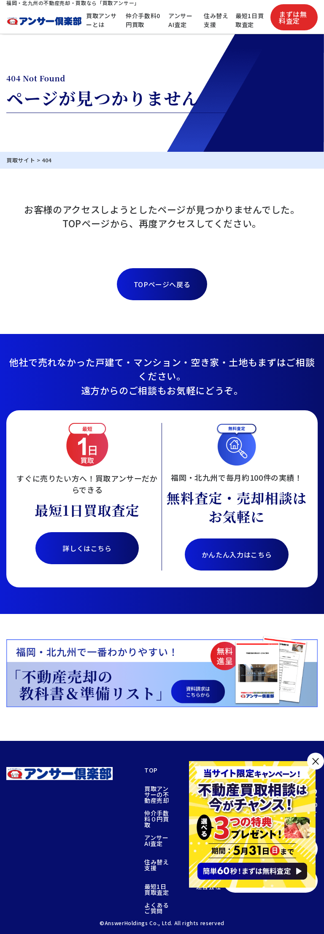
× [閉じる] (315, 761)
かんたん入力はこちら (237, 554)
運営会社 (208, 887)
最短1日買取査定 (249, 20)
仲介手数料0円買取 (143, 20)
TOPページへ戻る (162, 284)
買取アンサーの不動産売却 (156, 794)
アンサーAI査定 (180, 20)
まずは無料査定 (293, 17)
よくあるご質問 (156, 908)
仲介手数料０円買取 (156, 819)
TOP (151, 770)
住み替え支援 (216, 20)
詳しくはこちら (86, 548)
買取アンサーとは (101, 20)
